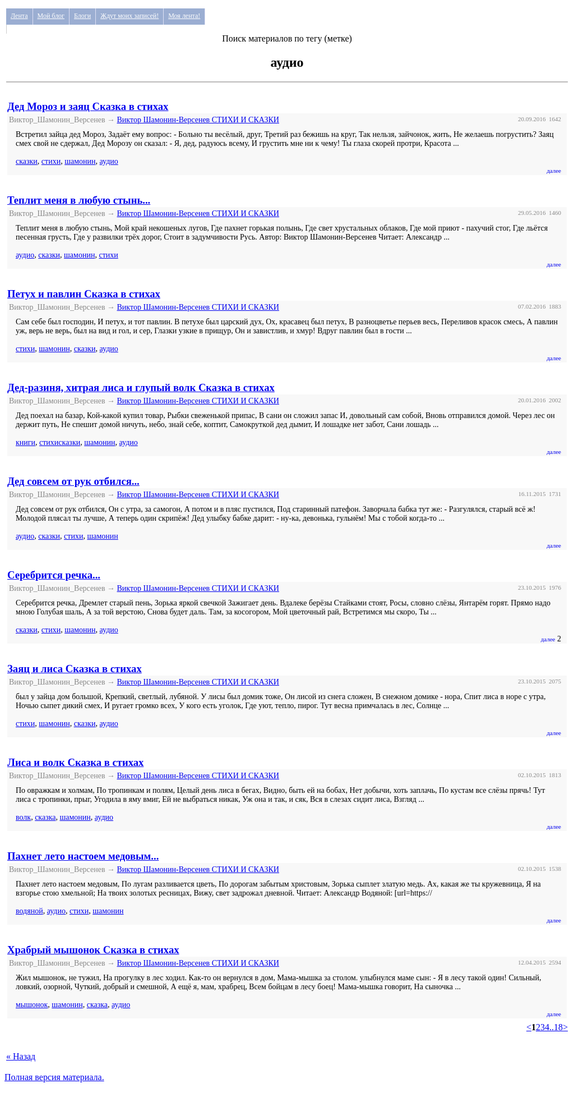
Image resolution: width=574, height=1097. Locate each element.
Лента (19, 16)
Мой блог (51, 16)
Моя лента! (184, 16)
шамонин (79, 161)
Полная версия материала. (54, 1077)
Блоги (82, 16)
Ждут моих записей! (129, 16)
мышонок (32, 1004)
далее (554, 170)
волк (23, 817)
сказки (27, 161)
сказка (45, 817)
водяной (29, 911)
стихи (51, 161)
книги (25, 442)
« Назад (20, 1056)
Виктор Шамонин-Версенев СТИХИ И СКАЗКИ (198, 120)
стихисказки (59, 442)
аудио (109, 161)
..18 (556, 1027)
